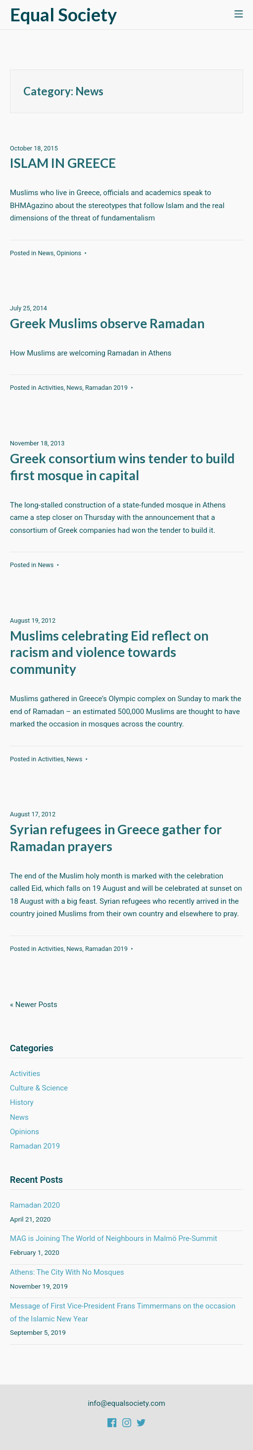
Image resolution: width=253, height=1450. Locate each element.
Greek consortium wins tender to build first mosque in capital (122, 466)
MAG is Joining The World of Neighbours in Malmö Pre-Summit (113, 1238)
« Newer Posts (33, 1004)
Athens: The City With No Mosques (67, 1272)
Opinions (68, 253)
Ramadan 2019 (106, 387)
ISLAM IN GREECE (63, 163)
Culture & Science (39, 1088)
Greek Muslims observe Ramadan (107, 323)
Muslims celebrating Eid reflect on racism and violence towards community (109, 652)
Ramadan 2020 (35, 1205)
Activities (50, 387)
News (45, 253)
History (22, 1102)
